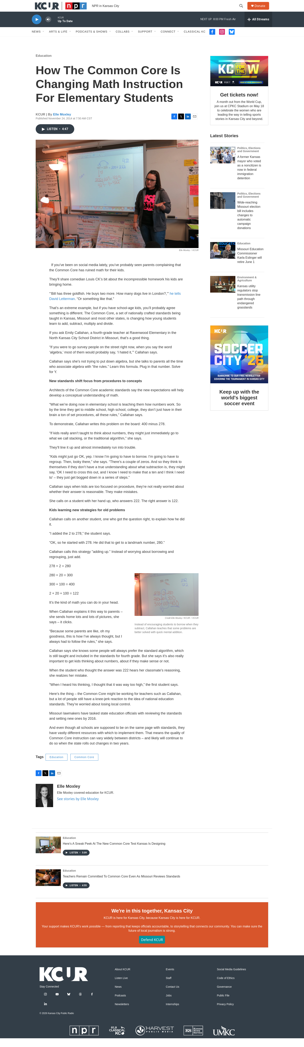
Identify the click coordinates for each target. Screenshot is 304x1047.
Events (170, 978)
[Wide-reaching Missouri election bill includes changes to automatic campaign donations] (222, 209)
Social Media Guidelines (231, 978)
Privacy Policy (225, 1013)
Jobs (169, 1004)
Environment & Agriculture (247, 287)
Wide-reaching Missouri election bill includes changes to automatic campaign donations (248, 223)
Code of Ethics (226, 986)
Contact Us (172, 995)
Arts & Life (58, 40)
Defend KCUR (152, 948)
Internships (172, 1013)
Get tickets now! (239, 103)
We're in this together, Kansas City (152, 919)
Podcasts (120, 1004)
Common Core (84, 765)
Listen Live (121, 986)
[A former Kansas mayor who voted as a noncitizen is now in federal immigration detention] (222, 163)
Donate (262, 10)
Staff (168, 986)
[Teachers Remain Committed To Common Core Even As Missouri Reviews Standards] (48, 886)
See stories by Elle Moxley (78, 807)
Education (44, 64)
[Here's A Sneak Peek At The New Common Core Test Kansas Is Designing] (48, 853)
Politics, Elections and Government (249, 158)
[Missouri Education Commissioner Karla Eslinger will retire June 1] (222, 259)
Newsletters (122, 1013)
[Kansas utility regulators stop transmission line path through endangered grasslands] (222, 293)
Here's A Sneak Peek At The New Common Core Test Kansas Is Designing (114, 852)
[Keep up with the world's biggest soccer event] (239, 363)
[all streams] (258, 28)
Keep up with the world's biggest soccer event (239, 406)
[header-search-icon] (243, 10)
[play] (37, 28)
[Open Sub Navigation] (43, 40)
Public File (223, 1004)
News (36, 40)
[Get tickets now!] (239, 80)
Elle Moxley (62, 123)
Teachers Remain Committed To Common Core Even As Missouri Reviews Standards (121, 885)
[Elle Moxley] (44, 804)
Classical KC (195, 40)
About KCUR (122, 978)
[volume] (48, 28)
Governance (224, 995)
